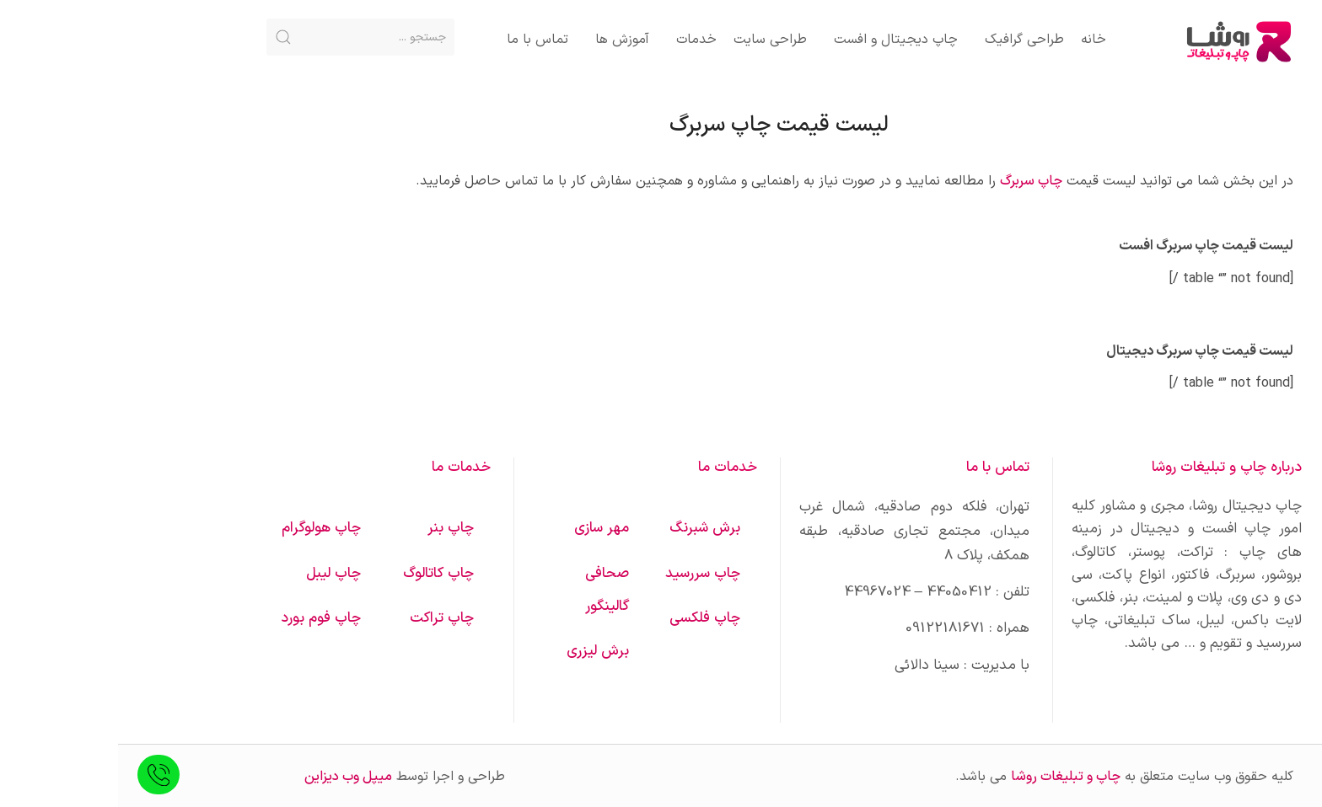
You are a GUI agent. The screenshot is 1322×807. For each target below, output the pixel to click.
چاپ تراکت (324, 618)
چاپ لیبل (215, 574)
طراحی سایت (652, 39)
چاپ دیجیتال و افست (778, 39)
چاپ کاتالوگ (320, 574)
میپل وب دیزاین (230, 777)
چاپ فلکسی (586, 618)
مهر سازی (483, 528)
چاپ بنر (332, 528)
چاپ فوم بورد (203, 618)
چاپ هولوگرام (203, 528)
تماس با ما (419, 39)
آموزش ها (504, 39)
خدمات (578, 39)
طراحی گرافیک (906, 39)
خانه (975, 39)
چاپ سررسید (584, 574)
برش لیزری (480, 651)
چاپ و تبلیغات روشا (947, 777)
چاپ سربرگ (913, 181)
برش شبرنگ (586, 528)
